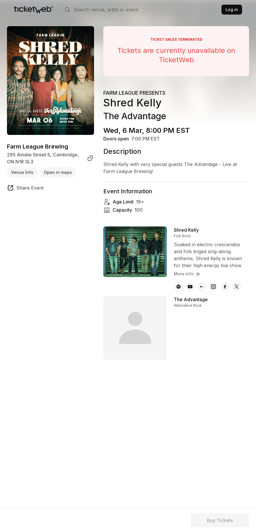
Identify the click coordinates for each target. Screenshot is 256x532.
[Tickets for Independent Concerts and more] (33, 9)
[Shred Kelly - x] (236, 286)
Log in (232, 9)
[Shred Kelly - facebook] (225, 286)
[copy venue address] (90, 158)
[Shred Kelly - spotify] (178, 286)
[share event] (25, 188)
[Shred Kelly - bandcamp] (201, 286)
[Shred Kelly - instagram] (213, 286)
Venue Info (22, 172)
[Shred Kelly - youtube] (190, 286)
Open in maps (58, 172)
